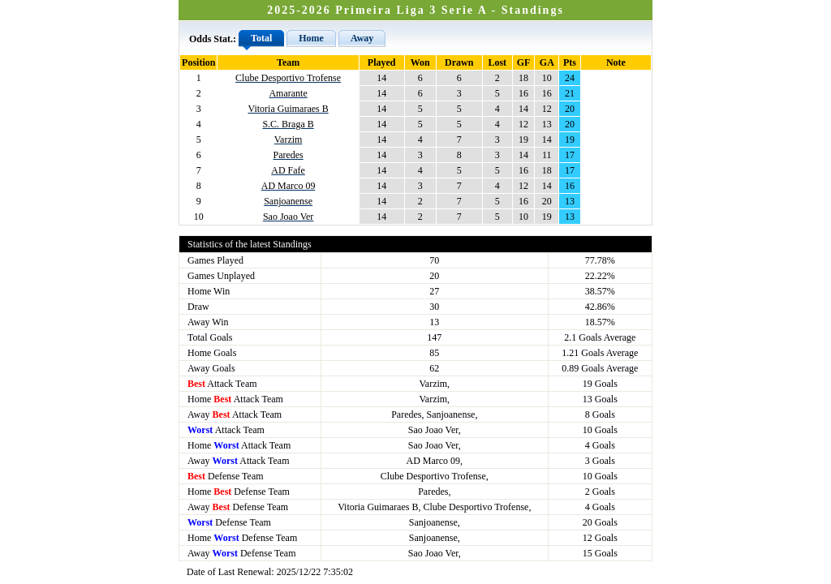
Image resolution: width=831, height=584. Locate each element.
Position (198, 62)
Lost (497, 62)
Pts (569, 62)
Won (420, 62)
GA (547, 62)
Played (382, 62)
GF (524, 62)
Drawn (459, 62)
